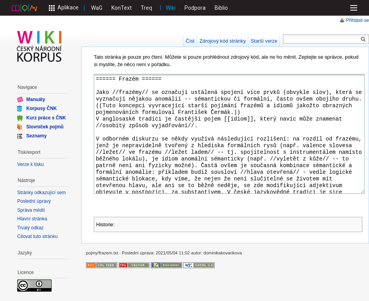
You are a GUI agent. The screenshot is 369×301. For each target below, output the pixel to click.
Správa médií (31, 210)
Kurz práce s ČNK (46, 117)
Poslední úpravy (34, 201)
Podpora (195, 8)
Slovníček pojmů (44, 127)
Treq (146, 8)
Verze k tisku (30, 164)
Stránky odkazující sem (41, 192)
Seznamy (36, 136)
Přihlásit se (357, 20)
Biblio (221, 8)
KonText (121, 8)
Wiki (171, 8)
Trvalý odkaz (30, 228)
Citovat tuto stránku (37, 236)
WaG (96, 8)
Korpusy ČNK (41, 108)
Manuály (35, 99)
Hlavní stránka (32, 219)
